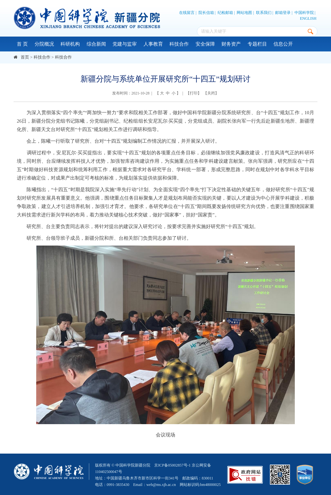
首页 (25, 57)
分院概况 (44, 44)
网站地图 (244, 12)
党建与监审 (124, 44)
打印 (194, 93)
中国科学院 (304, 12)
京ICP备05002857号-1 (172, 465)
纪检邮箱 (225, 12)
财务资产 (231, 44)
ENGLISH (308, 18)
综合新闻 (96, 44)
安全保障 (205, 44)
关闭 (211, 93)
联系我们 (264, 12)
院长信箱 (206, 12)
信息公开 (283, 44)
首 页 (22, 44)
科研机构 (70, 44)
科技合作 (179, 44)
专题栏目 (257, 44)
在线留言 (187, 12)
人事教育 (153, 44)
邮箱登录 (283, 12)
